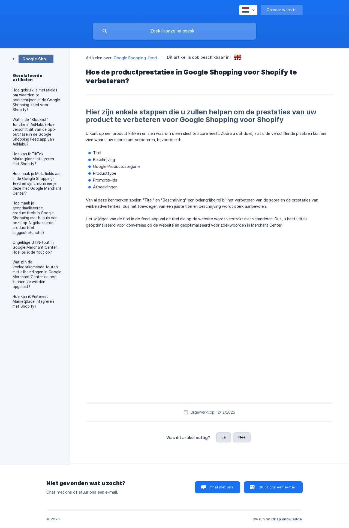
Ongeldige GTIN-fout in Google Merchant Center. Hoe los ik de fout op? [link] (35, 247)
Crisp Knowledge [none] (286, 519)
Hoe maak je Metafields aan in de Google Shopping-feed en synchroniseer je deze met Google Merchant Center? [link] (37, 183)
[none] (248, 10)
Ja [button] (223, 437)
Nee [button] (241, 437)
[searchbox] (174, 31)
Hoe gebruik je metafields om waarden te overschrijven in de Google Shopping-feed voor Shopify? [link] (36, 100)
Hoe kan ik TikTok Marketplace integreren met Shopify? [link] (33, 159)
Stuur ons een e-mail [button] (277, 487)
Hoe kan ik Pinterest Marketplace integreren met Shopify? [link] (33, 301)
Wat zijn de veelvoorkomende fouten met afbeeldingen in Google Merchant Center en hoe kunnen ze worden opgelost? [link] (37, 274)
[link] (33, 58)
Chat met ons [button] (221, 487)
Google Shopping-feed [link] (135, 57)
